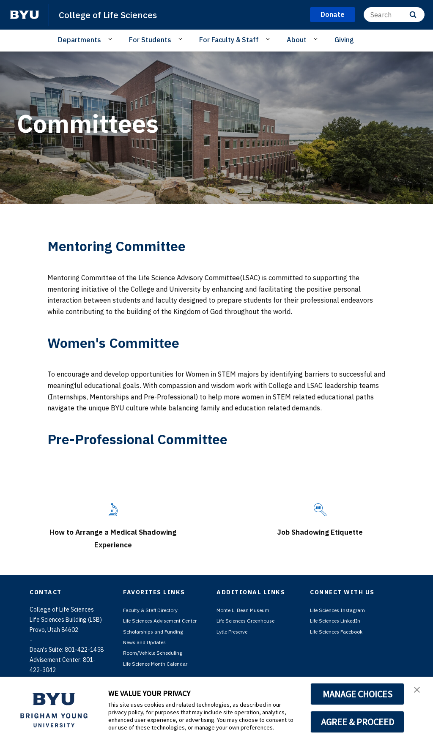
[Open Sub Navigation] (111, 39)
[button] (419, 692)
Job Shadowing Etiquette (320, 531)
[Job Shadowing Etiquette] (320, 509)
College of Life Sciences (114, 14)
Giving (344, 40)
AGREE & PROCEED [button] (357, 722)
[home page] (24, 15)
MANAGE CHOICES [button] (357, 694)
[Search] (394, 14)
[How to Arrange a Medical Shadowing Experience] (113, 509)
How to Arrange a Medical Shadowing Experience (113, 537)
